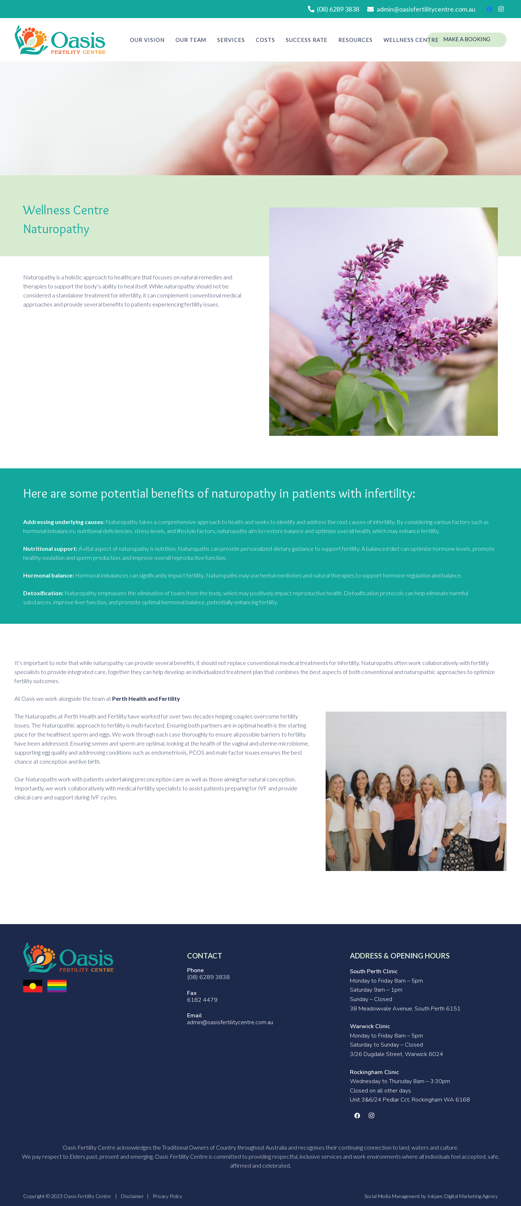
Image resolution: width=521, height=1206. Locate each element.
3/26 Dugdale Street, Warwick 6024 (396, 1054)
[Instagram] (501, 9)
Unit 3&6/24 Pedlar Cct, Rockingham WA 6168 (410, 1100)
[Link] (60, 40)
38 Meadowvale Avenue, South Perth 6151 (405, 1009)
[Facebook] (489, 9)
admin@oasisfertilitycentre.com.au (230, 1022)
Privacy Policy (167, 1196)
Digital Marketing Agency (471, 1196)
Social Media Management (392, 1196)
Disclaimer (132, 1196)
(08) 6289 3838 (208, 977)
